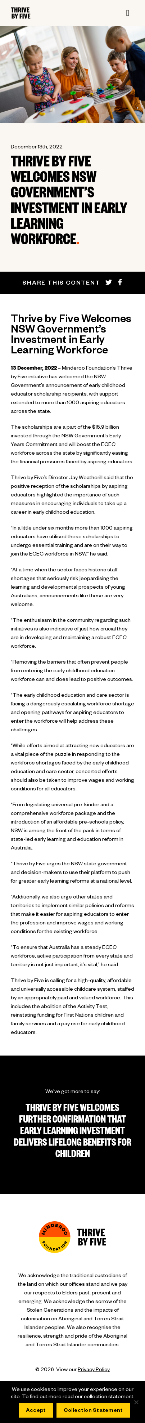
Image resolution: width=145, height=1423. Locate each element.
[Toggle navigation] (127, 13)
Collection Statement (93, 1411)
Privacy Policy (94, 1370)
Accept (36, 1411)
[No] (136, 1402)
